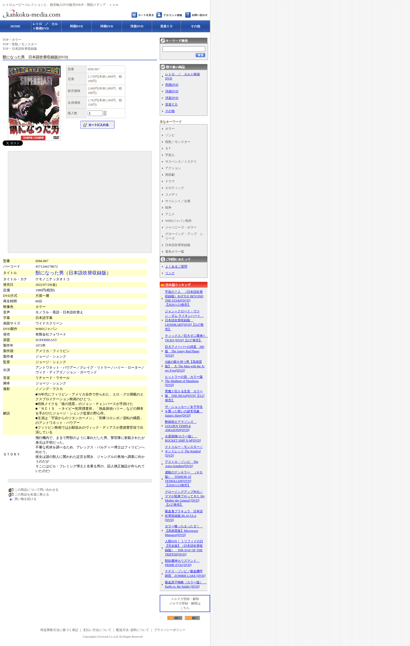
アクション (173, 168)
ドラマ (170, 181)
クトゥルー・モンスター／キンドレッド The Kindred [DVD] (184, 451)
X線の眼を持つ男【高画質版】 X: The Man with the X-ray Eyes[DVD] (185, 366)
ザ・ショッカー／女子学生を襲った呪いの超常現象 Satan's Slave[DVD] (184, 411)
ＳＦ (168, 148)
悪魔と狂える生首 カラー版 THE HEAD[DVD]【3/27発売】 (185, 395)
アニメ (170, 214)
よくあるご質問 (176, 266)
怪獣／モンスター (24, 44)
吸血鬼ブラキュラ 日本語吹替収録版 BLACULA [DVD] (184, 515)
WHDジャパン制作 (178, 221)
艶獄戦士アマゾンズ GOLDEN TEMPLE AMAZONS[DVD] (180, 426)
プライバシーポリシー (169, 630)
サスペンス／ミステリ (181, 161)
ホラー (16, 40)
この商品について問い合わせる (36, 490)
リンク (170, 273)
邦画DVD (171, 85)
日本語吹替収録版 (24, 49)
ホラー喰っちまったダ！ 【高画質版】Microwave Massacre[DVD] (184, 530)
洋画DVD (171, 91)
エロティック (174, 188)
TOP (5, 40)
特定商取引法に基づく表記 (59, 630)
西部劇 (170, 175)
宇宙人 (170, 155)
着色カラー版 (174, 251)
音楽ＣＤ (171, 104)
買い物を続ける (25, 499)
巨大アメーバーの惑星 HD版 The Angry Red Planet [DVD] (184, 351)
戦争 (168, 207)
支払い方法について (97, 630)
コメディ (171, 194)
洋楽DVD (171, 98)
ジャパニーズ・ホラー (181, 227)
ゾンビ (170, 135)
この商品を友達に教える (31, 494)
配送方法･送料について (132, 630)
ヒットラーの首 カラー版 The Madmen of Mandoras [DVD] (184, 381)
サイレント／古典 (177, 201)
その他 (170, 111)
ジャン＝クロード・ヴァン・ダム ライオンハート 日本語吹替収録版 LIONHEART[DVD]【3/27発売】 (184, 320)
